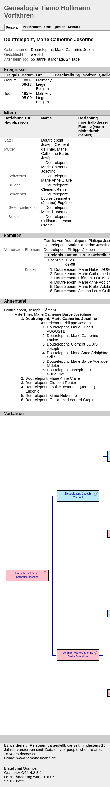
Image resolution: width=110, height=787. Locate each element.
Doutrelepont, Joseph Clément (55, 142)
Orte (47, 27)
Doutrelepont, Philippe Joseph (69, 250)
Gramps (30, 768)
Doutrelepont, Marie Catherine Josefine (54, 166)
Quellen (59, 27)
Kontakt (74, 27)
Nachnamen (32, 27)
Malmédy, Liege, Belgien (44, 84)
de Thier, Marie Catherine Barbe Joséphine (55, 153)
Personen (13, 27)
